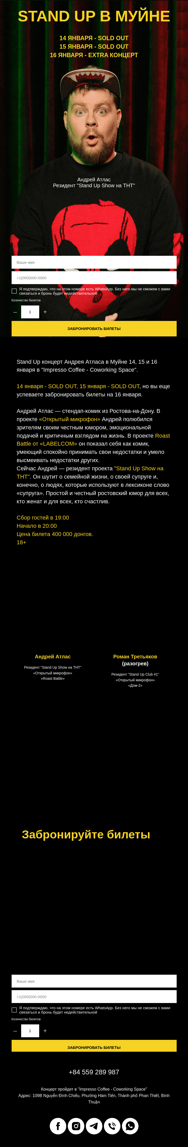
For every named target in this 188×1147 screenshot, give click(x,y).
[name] (94, 262)
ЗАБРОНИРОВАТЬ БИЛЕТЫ (94, 328)
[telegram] (94, 1126)
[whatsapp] (130, 1126)
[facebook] (58, 1126)
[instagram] (76, 1126)
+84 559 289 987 (94, 1072)
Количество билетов (26, 300)
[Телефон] (112, 1126)
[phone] (94, 277)
